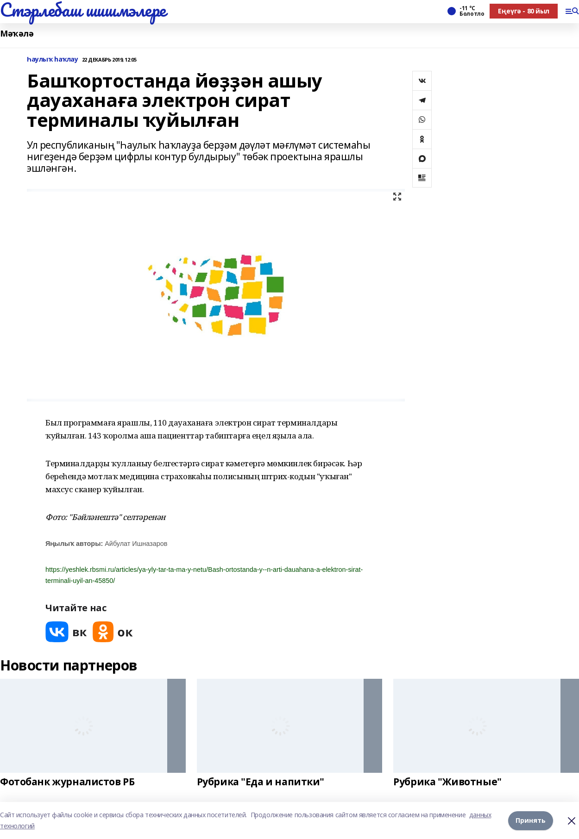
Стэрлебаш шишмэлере (83, 9)
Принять (531, 820)
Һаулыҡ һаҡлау (52, 59)
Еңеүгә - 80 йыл (523, 10)
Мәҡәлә (16, 33)
